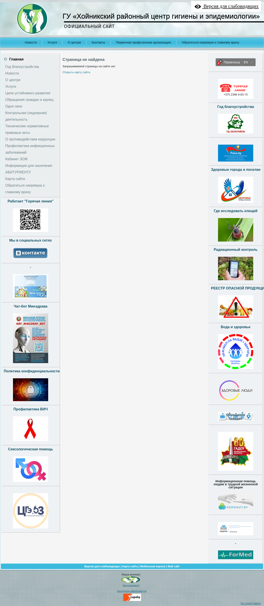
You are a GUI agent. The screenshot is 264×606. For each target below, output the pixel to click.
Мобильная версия (152, 566)
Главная (16, 59)
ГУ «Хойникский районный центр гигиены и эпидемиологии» (161, 16)
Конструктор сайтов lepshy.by (132, 591)
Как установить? (131, 585)
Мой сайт (174, 566)
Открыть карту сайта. (76, 72)
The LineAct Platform (250, 603)
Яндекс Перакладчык (243, 68)
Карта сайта (130, 566)
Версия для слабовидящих (102, 566)
